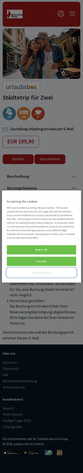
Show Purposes (41, 272)
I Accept (41, 261)
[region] (41, 237)
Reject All (42, 249)
